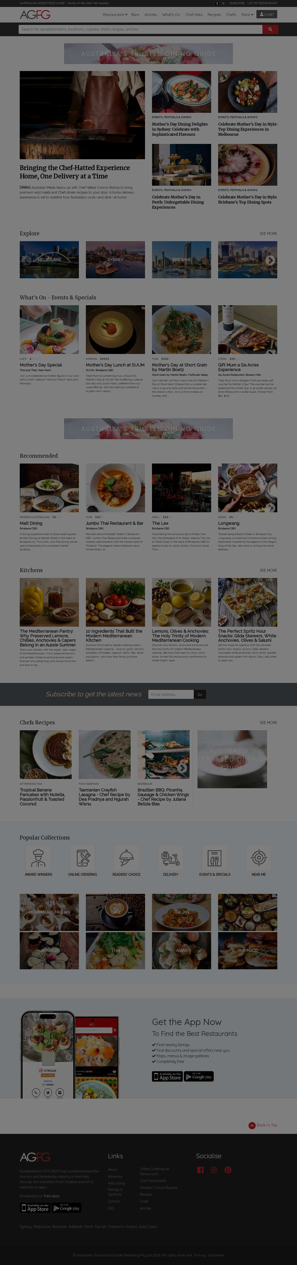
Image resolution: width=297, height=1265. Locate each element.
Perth (89, 1226)
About (112, 1170)
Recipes (214, 14)
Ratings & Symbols (115, 1192)
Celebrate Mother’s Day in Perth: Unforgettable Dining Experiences (178, 202)
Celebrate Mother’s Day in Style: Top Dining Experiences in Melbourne (247, 129)
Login (267, 14)
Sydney (26, 1226)
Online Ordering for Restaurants (154, 1171)
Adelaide (76, 1226)
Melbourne (42, 1226)
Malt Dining (31, 523)
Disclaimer (216, 1255)
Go (199, 694)
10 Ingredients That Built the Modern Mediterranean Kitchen (114, 636)
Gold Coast (148, 1226)
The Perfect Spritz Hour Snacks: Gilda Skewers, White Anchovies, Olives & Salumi (247, 636)
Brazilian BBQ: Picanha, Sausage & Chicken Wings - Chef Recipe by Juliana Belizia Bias (163, 797)
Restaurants (113, 14)
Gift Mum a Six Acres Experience (238, 367)
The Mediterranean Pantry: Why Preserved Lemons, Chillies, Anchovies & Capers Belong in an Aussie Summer (48, 638)
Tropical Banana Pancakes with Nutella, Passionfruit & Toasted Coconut (42, 797)
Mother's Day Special (41, 365)
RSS (111, 1208)
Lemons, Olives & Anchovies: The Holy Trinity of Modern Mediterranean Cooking (180, 636)
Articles (151, 14)
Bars (135, 14)
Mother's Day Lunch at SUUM (115, 365)
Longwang (228, 523)
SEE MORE (268, 233)
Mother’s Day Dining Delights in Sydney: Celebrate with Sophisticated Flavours (180, 129)
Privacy (200, 1255)
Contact (114, 1201)
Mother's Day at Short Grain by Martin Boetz (179, 367)
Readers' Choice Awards (159, 1188)
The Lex (160, 523)
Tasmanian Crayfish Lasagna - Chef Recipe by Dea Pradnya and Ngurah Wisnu (104, 797)
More (246, 14)
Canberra (116, 1226)
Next (270, 261)
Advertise (115, 1176)
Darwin (101, 1226)
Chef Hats (194, 14)
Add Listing (116, 1183)
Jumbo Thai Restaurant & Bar (114, 523)
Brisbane (59, 1226)
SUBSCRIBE (237, 3)
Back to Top (263, 1125)
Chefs (231, 14)
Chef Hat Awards (97, 3)
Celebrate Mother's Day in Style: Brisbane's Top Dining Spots (247, 199)
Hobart (131, 1226)
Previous (26, 261)
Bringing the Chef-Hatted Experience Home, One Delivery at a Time (75, 172)
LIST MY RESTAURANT (262, 3)
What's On (171, 14)
